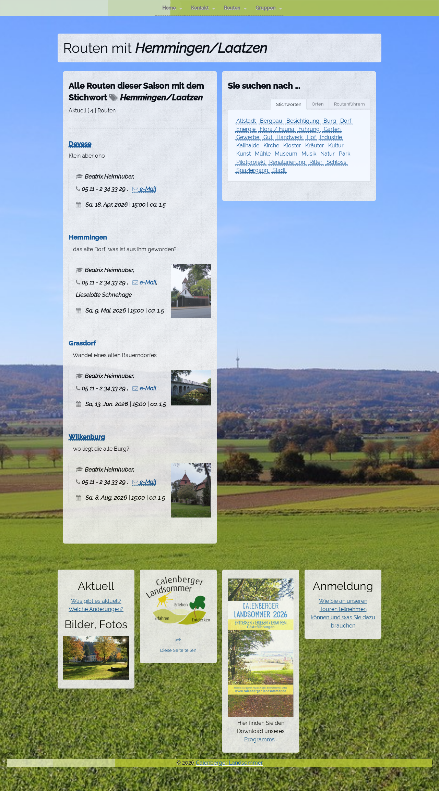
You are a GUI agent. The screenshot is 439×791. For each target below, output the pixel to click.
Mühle (262, 153)
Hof (311, 137)
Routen (235, 8)
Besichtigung (303, 121)
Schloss (336, 162)
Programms (259, 739)
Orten (318, 104)
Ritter (316, 162)
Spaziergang (252, 170)
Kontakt (203, 8)
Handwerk (289, 137)
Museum (286, 153)
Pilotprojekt (250, 162)
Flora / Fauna (277, 129)
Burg (329, 121)
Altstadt (246, 121)
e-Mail (144, 188)
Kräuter (314, 145)
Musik (309, 153)
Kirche (271, 145)
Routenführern (349, 104)
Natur (327, 153)
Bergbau (271, 121)
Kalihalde (248, 145)
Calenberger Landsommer (229, 762)
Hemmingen (88, 237)
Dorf (346, 121)
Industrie (331, 137)
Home (172, 8)
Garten (332, 129)
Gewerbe (248, 137)
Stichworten (288, 104)
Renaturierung (287, 162)
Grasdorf (82, 343)
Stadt (279, 170)
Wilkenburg (87, 436)
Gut (268, 137)
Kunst (243, 153)
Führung (309, 129)
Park (344, 153)
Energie (246, 129)
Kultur (336, 145)
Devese (80, 143)
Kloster (292, 145)
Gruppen (269, 8)
